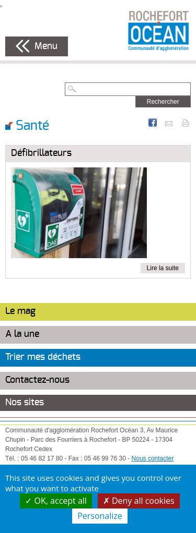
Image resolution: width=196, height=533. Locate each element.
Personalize (99, 516)
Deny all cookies (139, 500)
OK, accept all (56, 500)
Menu (45, 46)
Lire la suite (163, 268)
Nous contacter (153, 458)
